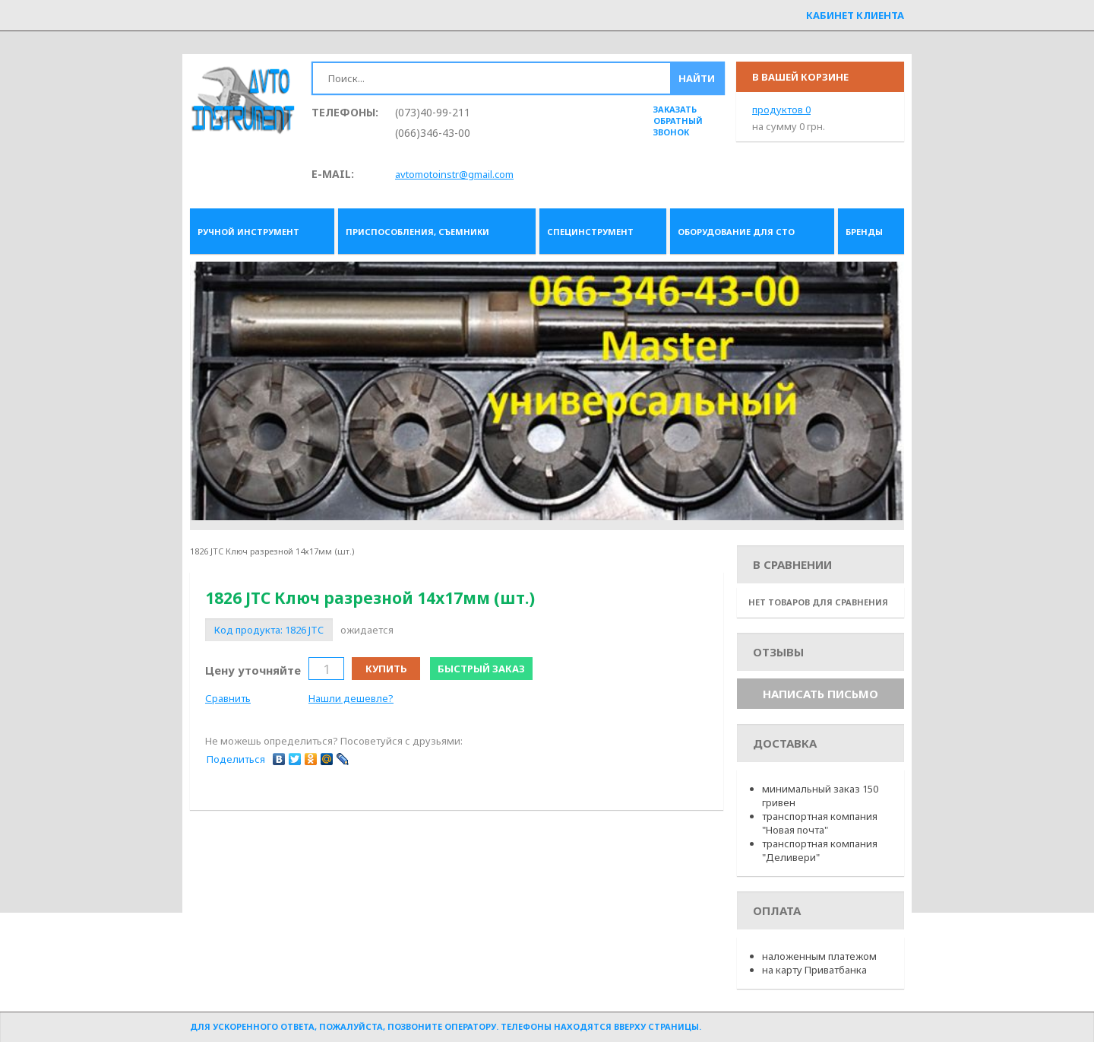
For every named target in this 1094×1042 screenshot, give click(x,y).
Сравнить (228, 698)
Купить (386, 668)
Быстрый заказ (481, 668)
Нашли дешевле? (351, 698)
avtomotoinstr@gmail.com (454, 174)
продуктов (781, 109)
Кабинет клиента (855, 15)
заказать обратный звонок (678, 120)
